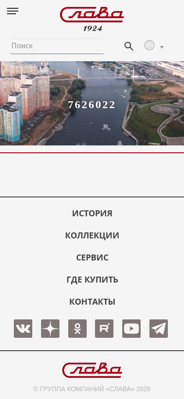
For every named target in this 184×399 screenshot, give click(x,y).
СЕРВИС (92, 257)
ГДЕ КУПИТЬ (92, 279)
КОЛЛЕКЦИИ (92, 235)
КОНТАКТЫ (92, 301)
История (92, 213)
